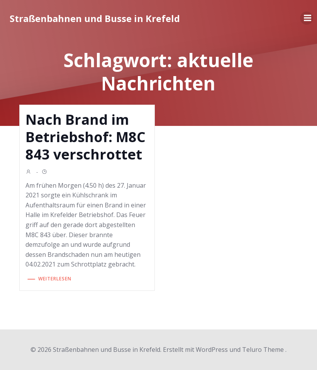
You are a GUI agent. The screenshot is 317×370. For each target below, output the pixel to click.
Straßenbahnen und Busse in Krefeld (95, 18)
